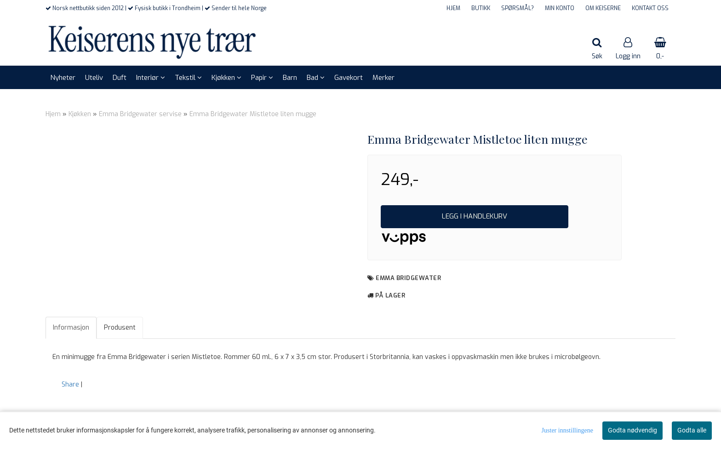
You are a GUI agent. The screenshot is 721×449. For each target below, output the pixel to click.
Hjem (53, 114)
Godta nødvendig (632, 430)
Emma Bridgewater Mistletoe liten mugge (252, 114)
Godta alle (691, 430)
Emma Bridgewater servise (140, 114)
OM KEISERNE (603, 8)
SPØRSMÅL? (517, 8)
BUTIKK (480, 8)
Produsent (120, 327)
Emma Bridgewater (408, 278)
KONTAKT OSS (650, 8)
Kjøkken (80, 114)
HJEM (453, 8)
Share (70, 384)
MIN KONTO (559, 8)
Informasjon (71, 327)
